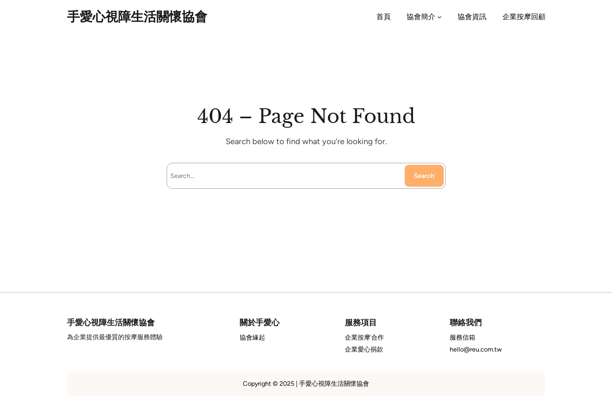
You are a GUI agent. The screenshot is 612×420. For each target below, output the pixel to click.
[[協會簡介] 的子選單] (439, 17)
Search (424, 176)
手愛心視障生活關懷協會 (137, 17)
